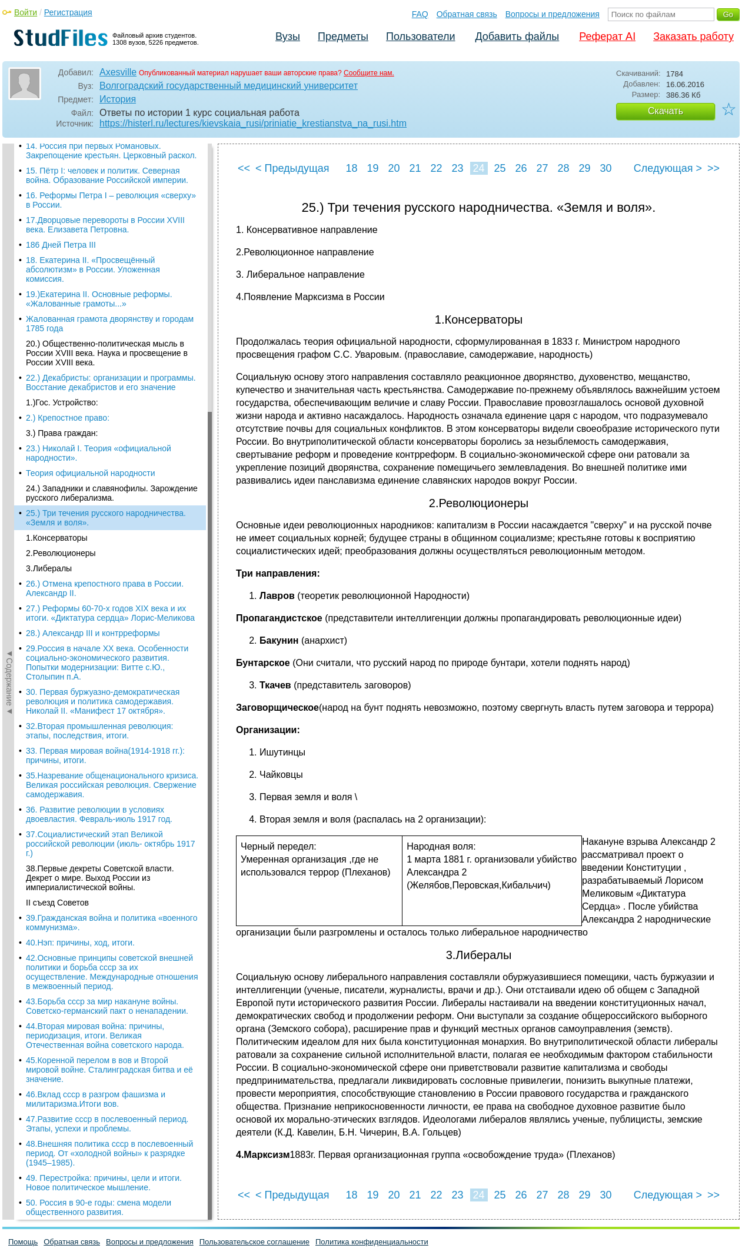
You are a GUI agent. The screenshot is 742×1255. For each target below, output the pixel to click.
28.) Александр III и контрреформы (93, 298)
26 (521, 168)
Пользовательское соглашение (254, 1241)
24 (478, 168)
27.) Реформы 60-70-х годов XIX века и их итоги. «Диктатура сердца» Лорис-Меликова (110, 278)
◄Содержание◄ (9, 349)
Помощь (23, 1241)
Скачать (665, 111)
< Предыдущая (292, 168)
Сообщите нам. (369, 72)
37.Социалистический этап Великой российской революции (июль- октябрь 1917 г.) (110, 509)
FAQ (420, 14)
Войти (25, 12)
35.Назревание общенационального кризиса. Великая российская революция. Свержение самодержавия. (112, 450)
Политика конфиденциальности (371, 1241)
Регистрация (68, 12)
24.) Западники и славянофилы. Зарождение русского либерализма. (112, 158)
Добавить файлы (517, 36)
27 (542, 168)
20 (394, 168)
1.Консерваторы (57, 203)
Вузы (287, 36)
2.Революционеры (61, 218)
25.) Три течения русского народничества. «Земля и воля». (106, 183)
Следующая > (668, 168)
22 (436, 168)
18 (351, 168)
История (117, 99)
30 (605, 168)
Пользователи (420, 36)
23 (457, 168)
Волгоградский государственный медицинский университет (228, 86)
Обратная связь (467, 14)
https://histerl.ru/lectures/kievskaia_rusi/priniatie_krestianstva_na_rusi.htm (253, 123)
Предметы (343, 36)
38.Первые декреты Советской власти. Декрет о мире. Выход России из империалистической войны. (100, 543)
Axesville (118, 72)
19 (372, 168)
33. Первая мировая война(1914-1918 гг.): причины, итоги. (105, 420)
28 (563, 168)
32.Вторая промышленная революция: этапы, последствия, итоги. (99, 396)
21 (415, 168)
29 (584, 168)
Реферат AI (607, 36)
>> (713, 168)
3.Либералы (49, 233)
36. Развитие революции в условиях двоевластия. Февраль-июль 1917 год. (99, 479)
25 (499, 168)
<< (244, 168)
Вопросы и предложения (552, 14)
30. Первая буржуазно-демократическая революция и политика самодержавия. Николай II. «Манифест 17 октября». (102, 366)
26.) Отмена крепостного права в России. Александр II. (105, 253)
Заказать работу (693, 36)
